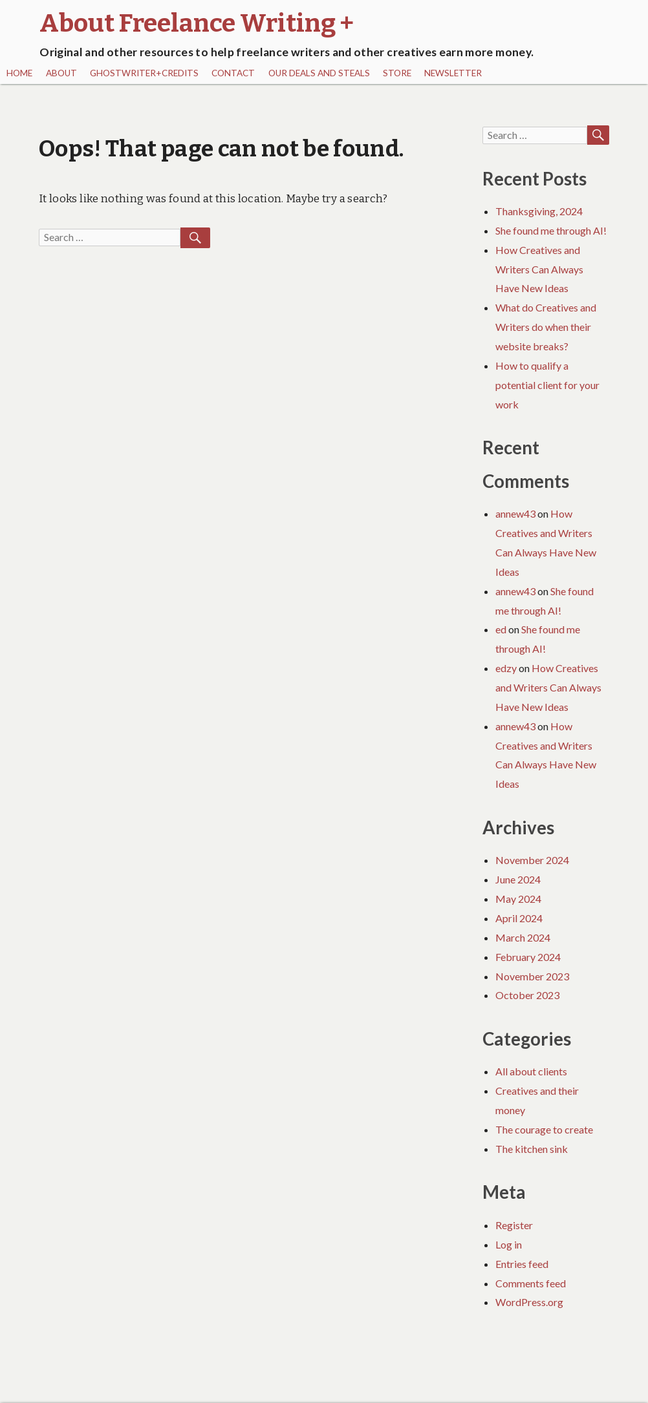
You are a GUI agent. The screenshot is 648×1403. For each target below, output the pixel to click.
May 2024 (518, 898)
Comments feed (530, 1283)
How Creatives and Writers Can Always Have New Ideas (539, 269)
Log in (508, 1244)
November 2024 (532, 860)
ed (500, 629)
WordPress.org (529, 1302)
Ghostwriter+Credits (144, 73)
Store (397, 73)
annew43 (515, 513)
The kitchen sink (531, 1149)
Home (19, 73)
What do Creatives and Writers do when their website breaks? (545, 326)
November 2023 (532, 976)
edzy (506, 668)
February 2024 (528, 957)
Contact (233, 73)
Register (514, 1225)
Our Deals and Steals (319, 73)
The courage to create (544, 1129)
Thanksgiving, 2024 (539, 211)
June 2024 (518, 879)
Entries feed (521, 1264)
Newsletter (453, 73)
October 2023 (527, 995)
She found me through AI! (551, 230)
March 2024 (522, 937)
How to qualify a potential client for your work (547, 384)
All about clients (531, 1071)
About (61, 73)
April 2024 (519, 918)
